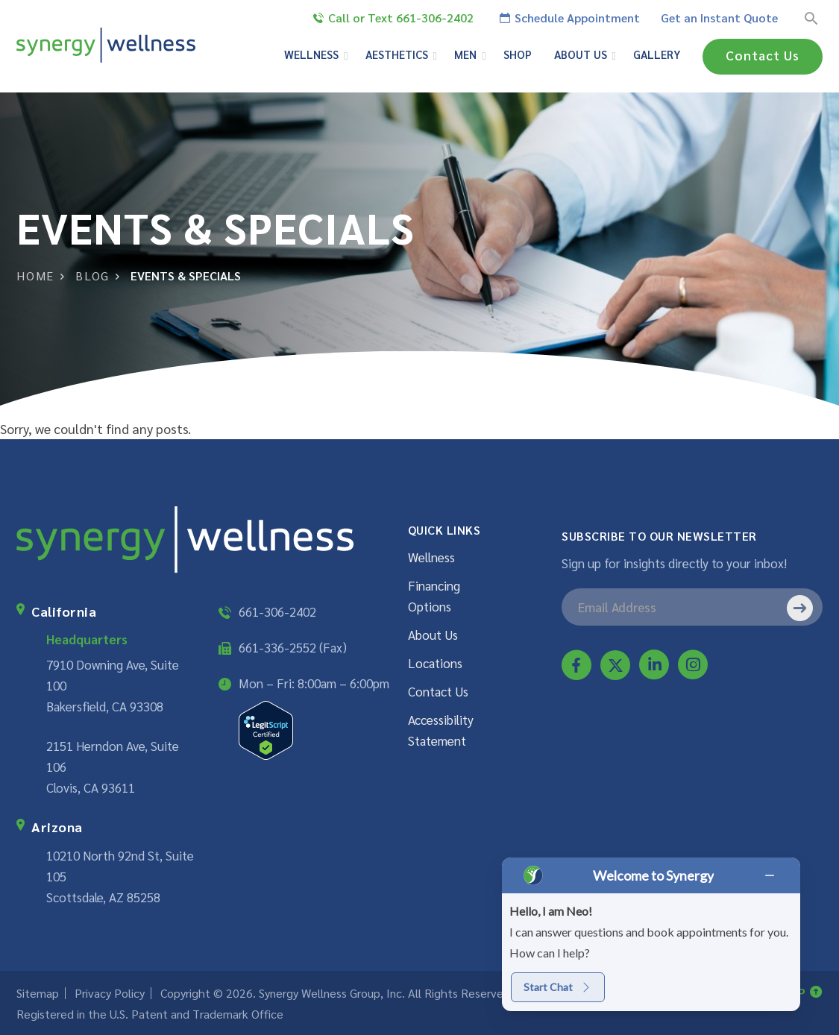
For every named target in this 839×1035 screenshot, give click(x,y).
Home (35, 275)
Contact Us (761, 54)
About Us (433, 634)
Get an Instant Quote (719, 17)
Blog (92, 275)
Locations (435, 663)
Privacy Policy (110, 993)
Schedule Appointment (570, 17)
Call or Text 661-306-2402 (393, 17)
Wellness (431, 557)
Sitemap (37, 993)
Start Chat (558, 987)
